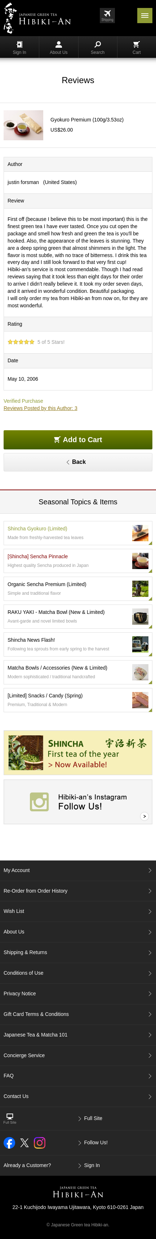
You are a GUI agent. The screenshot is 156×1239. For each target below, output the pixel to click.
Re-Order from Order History (35, 891)
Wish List (14, 911)
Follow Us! (96, 1142)
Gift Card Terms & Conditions (36, 1014)
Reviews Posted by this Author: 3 (40, 408)
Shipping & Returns (25, 952)
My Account (17, 870)
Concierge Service (24, 1055)
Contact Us (16, 1096)
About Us (58, 48)
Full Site (93, 1118)
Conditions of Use (24, 973)
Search (97, 48)
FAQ (9, 1075)
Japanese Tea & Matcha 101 (35, 1035)
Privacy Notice (20, 993)
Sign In (19, 48)
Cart (137, 48)
